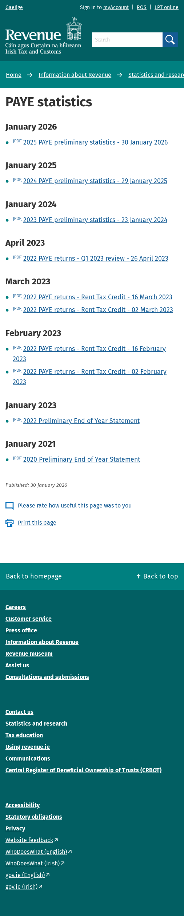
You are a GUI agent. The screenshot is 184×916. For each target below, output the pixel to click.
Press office (21, 630)
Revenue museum (29, 653)
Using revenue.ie (27, 746)
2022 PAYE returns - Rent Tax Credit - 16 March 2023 (97, 297)
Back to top (160, 576)
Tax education (24, 735)
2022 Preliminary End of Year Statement (81, 421)
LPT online (167, 7)
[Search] (127, 39)
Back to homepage (34, 576)
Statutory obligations (33, 816)
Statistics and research (36, 723)
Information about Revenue (75, 74)
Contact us (19, 711)
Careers (15, 607)
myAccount (116, 7)
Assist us (17, 665)
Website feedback (29, 840)
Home (13, 74)
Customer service (28, 618)
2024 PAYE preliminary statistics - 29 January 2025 (95, 181)
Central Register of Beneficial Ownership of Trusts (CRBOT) (83, 770)
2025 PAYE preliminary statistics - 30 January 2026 (95, 142)
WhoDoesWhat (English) (36, 851)
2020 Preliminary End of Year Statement (81, 459)
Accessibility (22, 805)
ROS (142, 7)
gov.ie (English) (25, 875)
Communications (27, 758)
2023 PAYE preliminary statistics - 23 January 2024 (95, 220)
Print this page (37, 522)
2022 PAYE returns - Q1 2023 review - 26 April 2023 (95, 258)
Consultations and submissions (47, 677)
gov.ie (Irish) (21, 886)
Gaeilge (14, 7)
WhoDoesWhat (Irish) (32, 863)
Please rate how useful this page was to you (75, 505)
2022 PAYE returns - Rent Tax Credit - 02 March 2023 (98, 310)
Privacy (15, 828)
